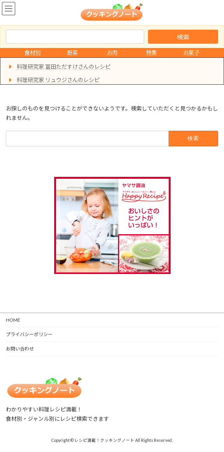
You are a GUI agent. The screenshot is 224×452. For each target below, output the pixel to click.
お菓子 (191, 52)
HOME (13, 320)
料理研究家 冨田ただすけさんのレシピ (64, 66)
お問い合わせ (20, 349)
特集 (151, 52)
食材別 (33, 52)
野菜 (72, 52)
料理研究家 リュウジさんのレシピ (58, 80)
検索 (183, 37)
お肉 (112, 52)
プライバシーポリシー (29, 334)
